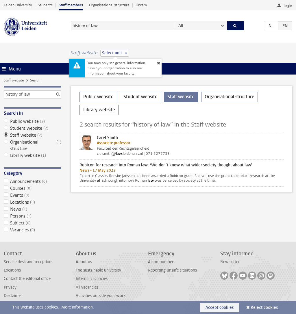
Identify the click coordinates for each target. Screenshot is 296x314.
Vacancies (32, 230)
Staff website (14, 80)
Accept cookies (220, 307)
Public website (32, 121)
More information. (77, 307)
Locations (32, 202)
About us (84, 262)
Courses (32, 188)
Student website (32, 128)
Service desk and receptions (28, 262)
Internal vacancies (92, 278)
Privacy (10, 287)
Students (45, 5)
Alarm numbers (161, 262)
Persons (32, 216)
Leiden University (18, 5)
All (180, 25)
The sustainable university (98, 270)
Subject (32, 223)
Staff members (71, 5)
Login (288, 5)
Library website (32, 155)
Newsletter (230, 262)
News (32, 209)
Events (32, 195)
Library (141, 5)
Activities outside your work (100, 295)
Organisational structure (109, 5)
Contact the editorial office (27, 278)
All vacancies (87, 287)
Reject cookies (264, 307)
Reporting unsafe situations (172, 270)
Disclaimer (13, 295)
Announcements (32, 181)
